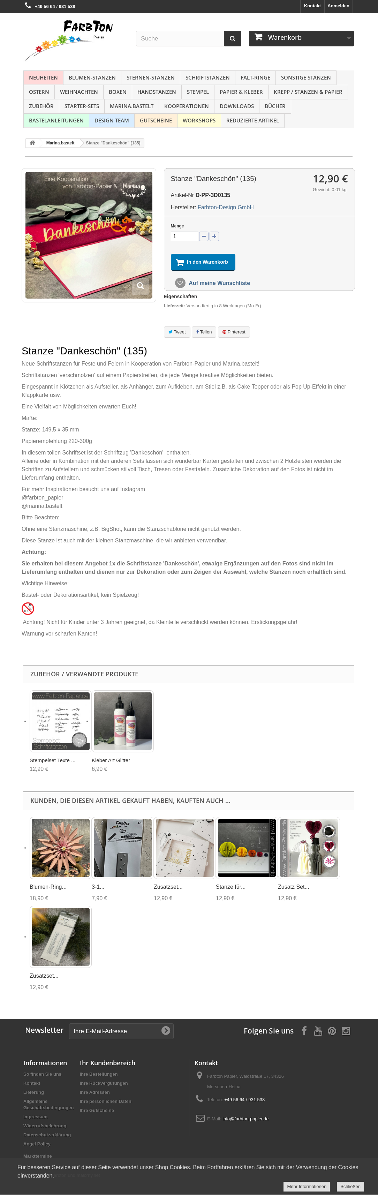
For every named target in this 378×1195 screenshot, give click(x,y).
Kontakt (312, 5)
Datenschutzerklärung (47, 1135)
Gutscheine (156, 120)
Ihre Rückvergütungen (104, 1084)
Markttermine (37, 1156)
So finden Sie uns (42, 1074)
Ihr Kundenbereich (107, 1063)
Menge (177, 226)
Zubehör (41, 106)
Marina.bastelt (131, 106)
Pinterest (233, 332)
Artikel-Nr (182, 195)
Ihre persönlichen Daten (105, 1102)
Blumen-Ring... (48, 887)
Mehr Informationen (306, 1186)
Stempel (198, 91)
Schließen (350, 1186)
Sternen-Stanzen (151, 77)
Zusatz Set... (293, 887)
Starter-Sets (82, 106)
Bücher (275, 106)
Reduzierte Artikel (252, 120)
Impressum (35, 1117)
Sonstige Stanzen (306, 77)
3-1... (98, 887)
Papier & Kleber (241, 91)
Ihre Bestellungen (99, 1074)
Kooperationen (186, 106)
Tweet (177, 332)
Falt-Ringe (255, 77)
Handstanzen (156, 91)
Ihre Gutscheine (97, 1111)
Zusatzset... (168, 887)
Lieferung (33, 1093)
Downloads (237, 106)
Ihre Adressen (95, 1093)
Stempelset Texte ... (52, 761)
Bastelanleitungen (56, 120)
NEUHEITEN (43, 77)
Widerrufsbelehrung (44, 1126)
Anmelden (338, 5)
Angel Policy (37, 1144)
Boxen (118, 91)
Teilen (204, 332)
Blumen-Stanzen (92, 77)
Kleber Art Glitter (111, 761)
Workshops (199, 120)
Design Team (111, 120)
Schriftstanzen (208, 77)
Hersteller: (183, 207)
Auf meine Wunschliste (219, 284)
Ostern (39, 91)
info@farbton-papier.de (245, 1119)
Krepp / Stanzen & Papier (308, 91)
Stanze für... (230, 887)
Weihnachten (79, 91)
